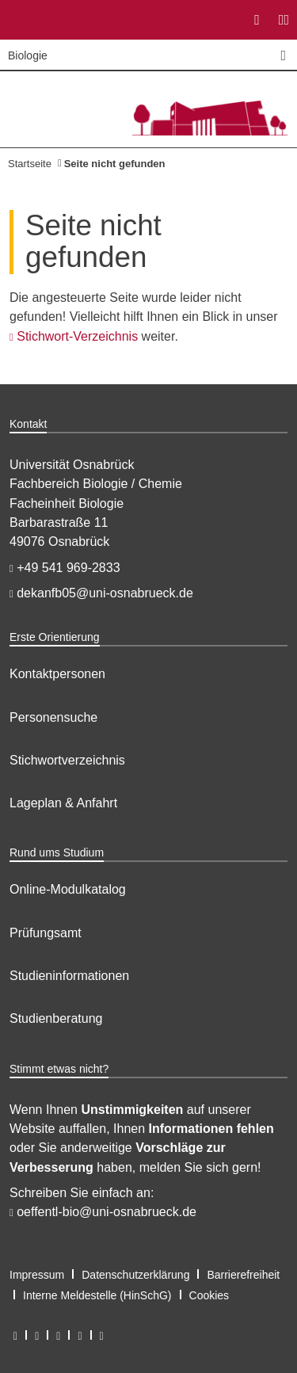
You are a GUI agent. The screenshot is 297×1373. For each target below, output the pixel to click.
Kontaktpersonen (57, 674)
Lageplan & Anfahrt (63, 803)
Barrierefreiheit (243, 1274)
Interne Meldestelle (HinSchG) (97, 1295)
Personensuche (53, 717)
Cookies (209, 1295)
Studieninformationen (69, 975)
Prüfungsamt (46, 933)
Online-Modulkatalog (68, 889)
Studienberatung (56, 1018)
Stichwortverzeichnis (67, 760)
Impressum (37, 1274)
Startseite (29, 164)
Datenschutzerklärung (135, 1274)
